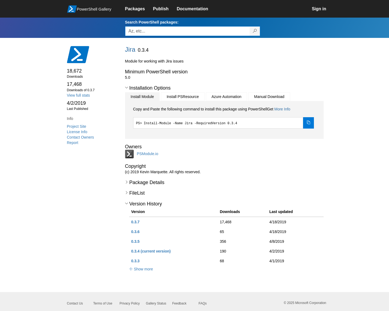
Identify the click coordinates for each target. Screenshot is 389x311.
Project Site (76, 126)
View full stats (78, 95)
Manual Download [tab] (269, 96)
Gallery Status (156, 303)
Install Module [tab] (142, 96)
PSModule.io (147, 153)
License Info (77, 132)
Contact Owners (80, 137)
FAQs (203, 303)
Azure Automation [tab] (227, 96)
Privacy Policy (130, 303)
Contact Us (75, 303)
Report (72, 142)
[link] (139, 9)
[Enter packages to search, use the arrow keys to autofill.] (187, 31)
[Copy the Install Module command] (308, 123)
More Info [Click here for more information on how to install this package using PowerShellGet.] (282, 109)
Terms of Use (102, 303)
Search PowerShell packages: (152, 22)
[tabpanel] (223, 117)
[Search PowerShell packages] (255, 31)
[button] (126, 87)
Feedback (179, 303)
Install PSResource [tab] (183, 96)
